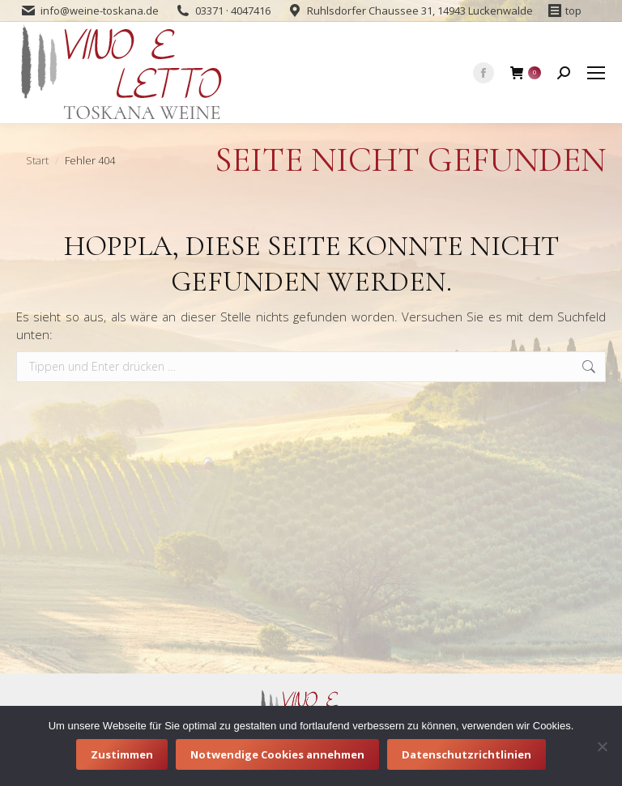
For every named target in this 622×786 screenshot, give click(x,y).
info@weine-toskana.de (99, 10)
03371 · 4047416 (233, 10)
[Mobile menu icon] (596, 73)
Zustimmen (122, 754)
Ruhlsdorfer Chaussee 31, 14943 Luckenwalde (420, 10)
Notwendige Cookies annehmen (277, 754)
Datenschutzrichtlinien (466, 754)
